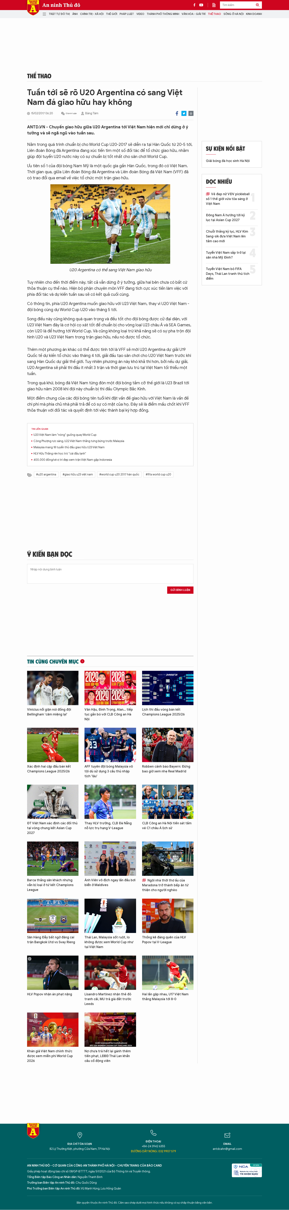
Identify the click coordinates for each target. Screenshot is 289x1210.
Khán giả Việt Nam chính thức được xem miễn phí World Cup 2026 (50, 1056)
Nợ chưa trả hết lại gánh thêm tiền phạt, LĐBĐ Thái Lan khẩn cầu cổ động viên (107, 1056)
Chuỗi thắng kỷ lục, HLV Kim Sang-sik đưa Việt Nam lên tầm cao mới (227, 236)
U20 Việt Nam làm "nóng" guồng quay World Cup (65, 435)
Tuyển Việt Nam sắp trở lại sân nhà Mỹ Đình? (226, 255)
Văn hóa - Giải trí (194, 14)
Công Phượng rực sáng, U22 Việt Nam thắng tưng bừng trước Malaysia (79, 441)
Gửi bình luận (180, 590)
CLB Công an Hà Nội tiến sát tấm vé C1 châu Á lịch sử (166, 825)
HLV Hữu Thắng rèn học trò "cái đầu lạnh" (60, 453)
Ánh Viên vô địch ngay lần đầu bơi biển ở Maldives (109, 882)
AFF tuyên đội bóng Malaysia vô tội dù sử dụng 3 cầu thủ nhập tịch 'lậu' (108, 771)
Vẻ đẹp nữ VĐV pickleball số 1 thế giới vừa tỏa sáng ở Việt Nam (228, 199)
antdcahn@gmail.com (227, 1149)
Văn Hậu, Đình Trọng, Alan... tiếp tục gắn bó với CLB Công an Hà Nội (108, 714)
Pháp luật (127, 14)
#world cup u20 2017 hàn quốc (119, 474)
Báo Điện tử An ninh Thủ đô (33, 7)
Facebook (176, 113)
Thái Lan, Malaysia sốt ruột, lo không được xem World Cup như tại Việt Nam (108, 942)
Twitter (183, 113)
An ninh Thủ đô (61, 5)
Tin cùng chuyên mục (53, 661)
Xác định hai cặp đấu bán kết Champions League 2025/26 (49, 769)
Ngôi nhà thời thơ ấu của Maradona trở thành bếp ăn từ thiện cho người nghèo (165, 885)
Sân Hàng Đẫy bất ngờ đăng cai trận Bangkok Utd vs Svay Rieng (51, 939)
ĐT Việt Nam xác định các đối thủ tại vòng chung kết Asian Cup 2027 (52, 828)
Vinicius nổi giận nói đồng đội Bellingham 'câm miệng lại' (49, 712)
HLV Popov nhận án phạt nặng (49, 994)
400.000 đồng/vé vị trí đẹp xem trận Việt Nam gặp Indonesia (73, 460)
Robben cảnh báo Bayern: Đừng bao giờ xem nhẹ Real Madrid (166, 769)
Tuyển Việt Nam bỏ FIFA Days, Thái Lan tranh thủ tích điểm (227, 274)
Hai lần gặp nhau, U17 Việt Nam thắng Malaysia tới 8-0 (165, 996)
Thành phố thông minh (163, 14)
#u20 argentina (46, 474)
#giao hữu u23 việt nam (78, 474)
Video (140, 14)
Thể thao (214, 14)
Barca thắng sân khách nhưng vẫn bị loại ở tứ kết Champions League (50, 885)
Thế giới (111, 14)
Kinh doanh (254, 14)
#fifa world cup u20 (158, 474)
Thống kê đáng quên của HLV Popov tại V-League (164, 939)
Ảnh (75, 14)
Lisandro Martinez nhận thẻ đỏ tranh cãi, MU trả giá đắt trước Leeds (107, 999)
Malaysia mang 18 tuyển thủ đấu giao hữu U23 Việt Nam (69, 447)
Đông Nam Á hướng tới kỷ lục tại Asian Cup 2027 (225, 217)
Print (190, 113)
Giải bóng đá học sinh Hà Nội (228, 161)
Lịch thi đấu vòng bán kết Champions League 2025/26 (163, 712)
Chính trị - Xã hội (92, 14)
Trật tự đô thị (59, 14)
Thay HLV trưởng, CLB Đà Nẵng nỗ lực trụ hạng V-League (108, 825)
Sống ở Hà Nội (234, 14)
